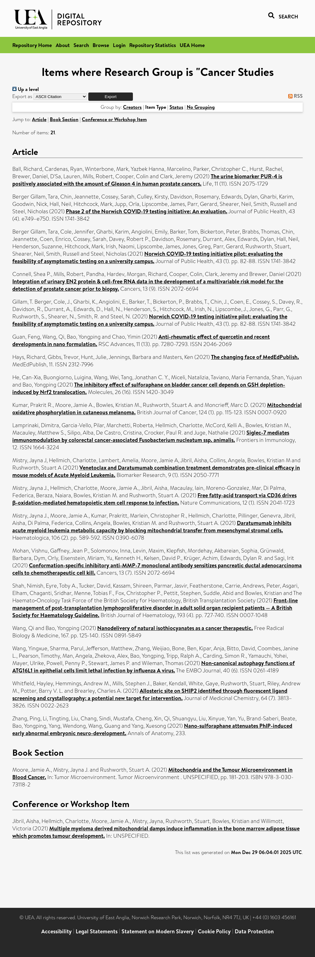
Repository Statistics (152, 45)
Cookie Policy (214, 931)
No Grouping (201, 107)
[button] (110, 97)
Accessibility (56, 931)
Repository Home (32, 45)
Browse (101, 45)
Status (176, 107)
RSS (294, 96)
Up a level (25, 89)
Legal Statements (97, 931)
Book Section (64, 119)
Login (119, 45)
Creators (132, 107)
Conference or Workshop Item (114, 119)
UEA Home (192, 45)
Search (81, 45)
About (63, 45)
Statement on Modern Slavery (158, 931)
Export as (22, 96)
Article (39, 119)
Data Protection (254, 931)
